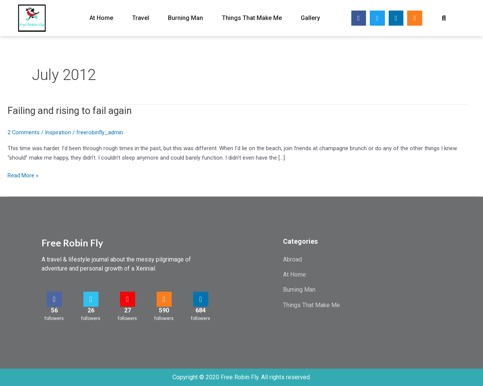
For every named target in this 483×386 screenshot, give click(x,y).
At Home (101, 18)
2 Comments (24, 132)
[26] (90, 299)
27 (127, 310)
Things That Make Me (252, 18)
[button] (444, 18)
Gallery (310, 18)
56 (54, 310)
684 (200, 310)
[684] (200, 299)
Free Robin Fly (72, 242)
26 (91, 310)
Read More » (23, 175)
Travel (140, 18)
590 (164, 310)
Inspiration (58, 132)
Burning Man (185, 18)
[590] (164, 299)
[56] (54, 299)
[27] (127, 299)
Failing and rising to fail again (71, 110)
